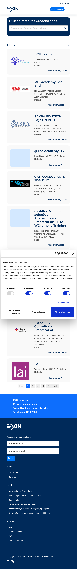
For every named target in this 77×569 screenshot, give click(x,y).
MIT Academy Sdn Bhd (48, 83)
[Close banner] (73, 254)
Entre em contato (15, 540)
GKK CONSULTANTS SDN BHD (49, 178)
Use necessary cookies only (14, 311)
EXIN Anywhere (15, 532)
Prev (21, 386)
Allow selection (38, 312)
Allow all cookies (62, 312)
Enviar (11, 458)
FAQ (10, 536)
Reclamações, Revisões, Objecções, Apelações (28, 509)
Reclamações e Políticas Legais (22, 504)
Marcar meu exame (57, 9)
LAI (36, 364)
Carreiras (12, 477)
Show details (63, 302)
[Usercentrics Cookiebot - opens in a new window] (57, 254)
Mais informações (56, 70)
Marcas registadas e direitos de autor (24, 495)
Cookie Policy (14, 500)
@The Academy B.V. (49, 151)
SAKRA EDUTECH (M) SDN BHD (47, 118)
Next (55, 386)
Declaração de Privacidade (20, 491)
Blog (10, 527)
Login (68, 3)
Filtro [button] (11, 45)
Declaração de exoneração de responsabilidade (29, 513)
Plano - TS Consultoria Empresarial (43, 326)
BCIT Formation (46, 54)
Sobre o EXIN (14, 472)
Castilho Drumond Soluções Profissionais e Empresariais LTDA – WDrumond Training (50, 218)
